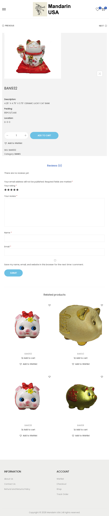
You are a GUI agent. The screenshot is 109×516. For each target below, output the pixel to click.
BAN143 (80, 353)
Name (8, 232)
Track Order (62, 494)
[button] (13, 143)
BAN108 (80, 425)
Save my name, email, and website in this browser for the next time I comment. (44, 264)
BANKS (18, 154)
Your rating (10, 185)
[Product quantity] (16, 135)
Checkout (61, 484)
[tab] (54, 166)
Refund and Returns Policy (17, 489)
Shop (59, 489)
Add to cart (44, 135)
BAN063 (28, 353)
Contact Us (9, 484)
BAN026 (28, 425)
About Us (8, 478)
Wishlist (60, 478)
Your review (10, 196)
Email (7, 246)
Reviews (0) (54, 165)
